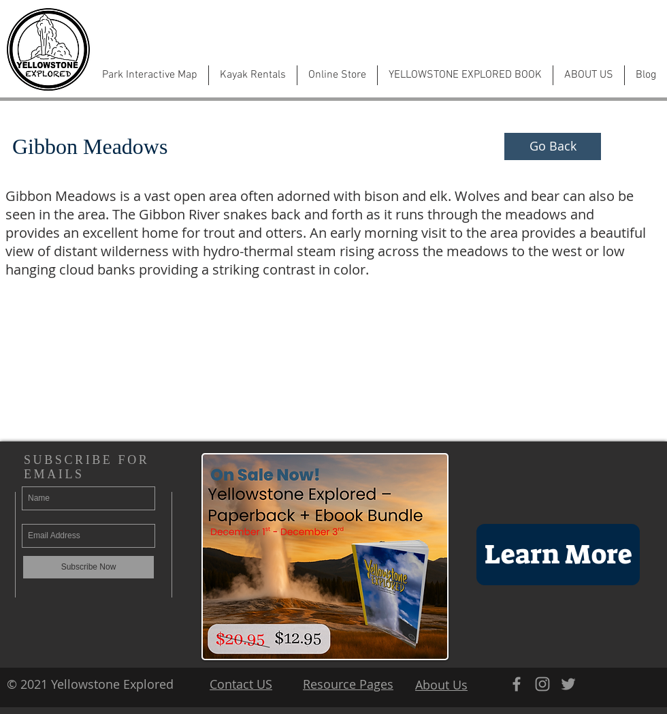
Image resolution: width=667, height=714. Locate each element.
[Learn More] (558, 554)
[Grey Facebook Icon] (516, 684)
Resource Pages (348, 684)
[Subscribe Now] (88, 567)
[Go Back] (552, 146)
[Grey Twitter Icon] (568, 684)
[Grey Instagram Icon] (542, 684)
